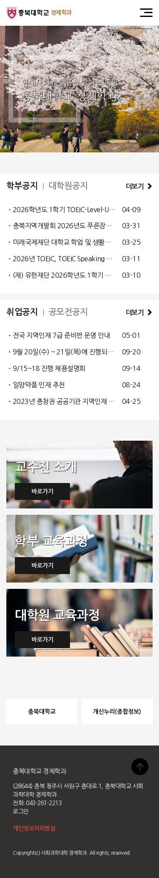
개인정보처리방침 (34, 828)
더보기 (139, 186)
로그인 (21, 811)
